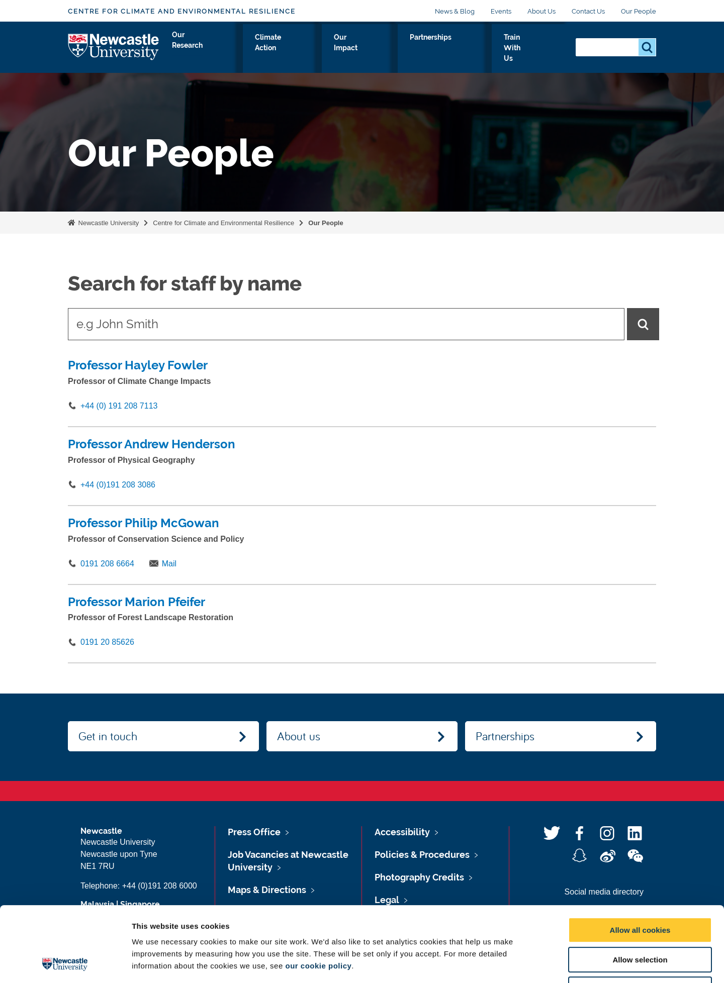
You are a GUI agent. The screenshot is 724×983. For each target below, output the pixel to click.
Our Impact (405, 49)
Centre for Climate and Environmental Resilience (182, 11)
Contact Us (588, 11)
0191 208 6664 (107, 563)
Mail (169, 563)
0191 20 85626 (107, 642)
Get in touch (107, 735)
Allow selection (639, 889)
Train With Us (534, 49)
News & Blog (455, 11)
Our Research (268, 49)
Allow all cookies (640, 859)
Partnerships (467, 49)
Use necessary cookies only (640, 919)
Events (501, 11)
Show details (527, 963)
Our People (638, 11)
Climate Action (339, 49)
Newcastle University (107, 223)
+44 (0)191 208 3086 (117, 484)
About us (298, 735)
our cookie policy (318, 895)
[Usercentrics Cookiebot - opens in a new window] (65, 963)
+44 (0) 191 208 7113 (118, 406)
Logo (114, 46)
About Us (541, 11)
